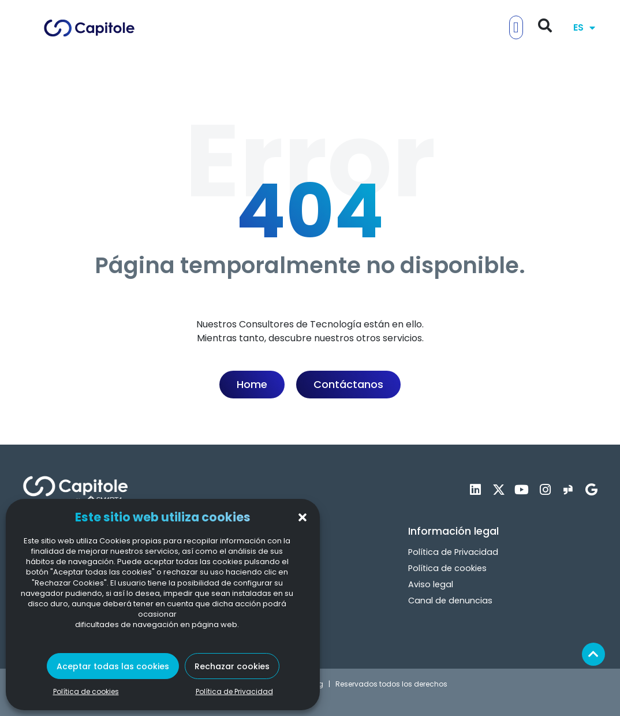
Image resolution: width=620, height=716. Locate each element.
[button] (302, 517)
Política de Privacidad (234, 691)
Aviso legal (430, 584)
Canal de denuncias (450, 600)
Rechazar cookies (232, 666)
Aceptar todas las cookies (113, 666)
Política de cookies (86, 691)
